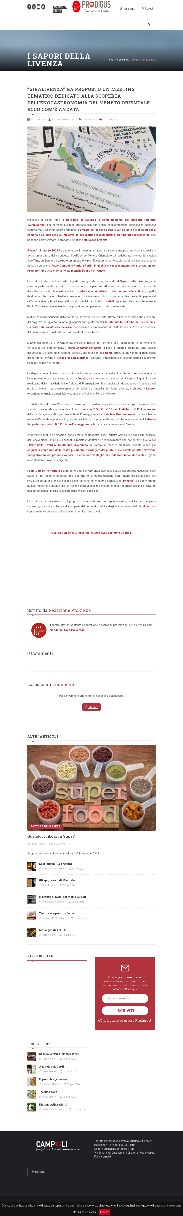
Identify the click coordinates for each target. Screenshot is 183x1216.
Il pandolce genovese (53, 1079)
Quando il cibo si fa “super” (51, 836)
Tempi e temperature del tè (56, 913)
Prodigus (38, 1172)
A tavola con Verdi (51, 1066)
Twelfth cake (48, 1092)
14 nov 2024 (78, 868)
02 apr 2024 (69, 885)
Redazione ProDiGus (61, 119)
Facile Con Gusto (93, 270)
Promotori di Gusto (39, 270)
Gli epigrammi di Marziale (57, 880)
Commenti (107, 119)
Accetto (104, 1212)
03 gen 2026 (73, 1084)
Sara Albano (49, 885)
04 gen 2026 (69, 1071)
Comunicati (123, 59)
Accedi (91, 707)
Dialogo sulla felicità (53, 1104)
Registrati (127, 8)
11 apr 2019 (58, 844)
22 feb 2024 (69, 935)
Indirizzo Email (118, 998)
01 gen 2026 (78, 1109)
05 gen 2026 (69, 1058)
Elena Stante (49, 1071)
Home (110, 59)
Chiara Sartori (38, 844)
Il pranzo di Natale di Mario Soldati (62, 897)
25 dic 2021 (78, 901)
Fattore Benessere (45, 826)
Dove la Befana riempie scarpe (59, 1054)
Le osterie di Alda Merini (55, 863)
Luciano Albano (50, 1084)
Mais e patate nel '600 (53, 930)
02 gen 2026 (69, 1096)
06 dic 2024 (80, 918)
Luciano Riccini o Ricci (54, 918)
